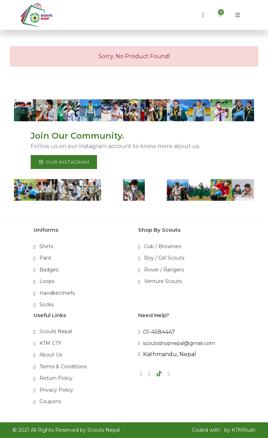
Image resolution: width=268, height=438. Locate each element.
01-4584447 (156, 332)
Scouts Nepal (55, 331)
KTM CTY (50, 343)
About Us (50, 355)
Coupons (50, 401)
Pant (45, 258)
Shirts (46, 246)
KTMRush (243, 430)
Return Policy (56, 378)
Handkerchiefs (57, 293)
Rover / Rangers (164, 270)
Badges (48, 270)
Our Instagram (63, 162)
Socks (46, 304)
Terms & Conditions (63, 366)
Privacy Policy (56, 390)
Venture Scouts (163, 281)
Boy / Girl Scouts (164, 258)
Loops (46, 281)
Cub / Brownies (162, 246)
